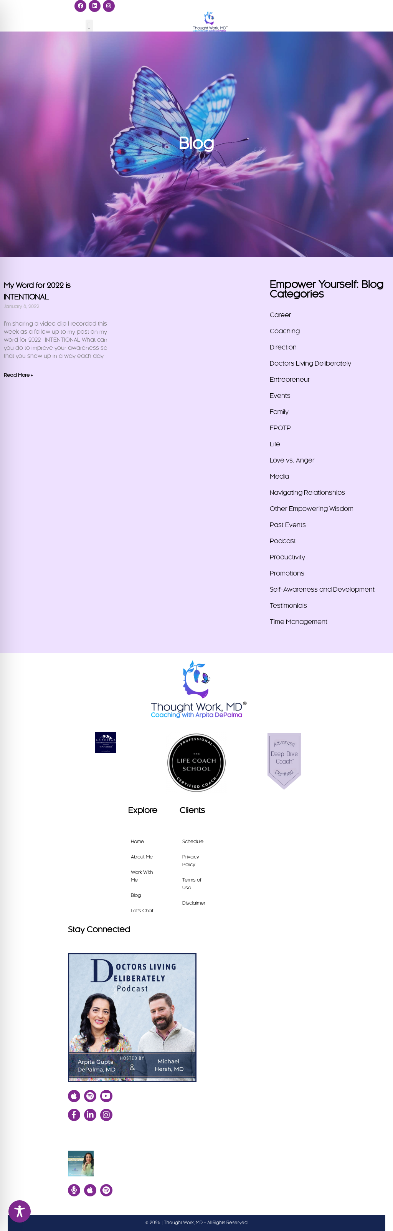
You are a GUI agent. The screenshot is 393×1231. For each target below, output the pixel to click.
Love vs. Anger (292, 460)
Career (280, 315)
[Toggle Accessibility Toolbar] (19, 1211)
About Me (142, 857)
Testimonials (288, 606)
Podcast (283, 541)
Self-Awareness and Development (322, 590)
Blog (136, 895)
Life (275, 444)
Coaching (285, 331)
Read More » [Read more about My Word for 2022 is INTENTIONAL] (18, 375)
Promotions (287, 574)
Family (279, 412)
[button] (89, 25)
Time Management (298, 622)
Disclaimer (193, 903)
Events (280, 396)
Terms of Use (191, 884)
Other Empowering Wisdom (311, 509)
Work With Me (142, 876)
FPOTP (280, 428)
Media (279, 477)
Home (137, 841)
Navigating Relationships (307, 493)
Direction (283, 347)
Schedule (192, 841)
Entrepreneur (290, 380)
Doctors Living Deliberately (310, 364)
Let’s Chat (142, 910)
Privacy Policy (190, 861)
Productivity (287, 557)
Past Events (288, 525)
